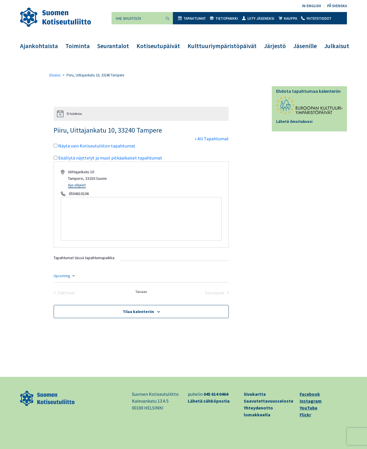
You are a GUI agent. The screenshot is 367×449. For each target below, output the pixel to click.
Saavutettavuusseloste (268, 401)
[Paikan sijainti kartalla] (141, 218)
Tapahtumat (192, 18)
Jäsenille (305, 46)
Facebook (310, 394)
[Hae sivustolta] (137, 18)
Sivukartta (255, 394)
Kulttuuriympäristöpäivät (222, 46)
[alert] (141, 114)
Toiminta (77, 46)
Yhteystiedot (316, 18)
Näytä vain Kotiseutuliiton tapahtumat (96, 146)
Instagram (311, 401)
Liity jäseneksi (258, 18)
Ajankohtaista (39, 46)
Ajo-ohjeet (77, 185)
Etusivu (54, 75)
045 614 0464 (216, 394)
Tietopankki (224, 18)
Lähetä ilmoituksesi (294, 121)
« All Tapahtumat (212, 138)
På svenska (337, 5)
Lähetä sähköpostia (209, 401)
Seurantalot (113, 46)
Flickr (305, 415)
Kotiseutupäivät (158, 46)
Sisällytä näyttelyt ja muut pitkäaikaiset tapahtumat (110, 158)
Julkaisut (336, 46)
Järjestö (275, 46)
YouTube (308, 408)
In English (311, 5)
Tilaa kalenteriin (138, 311)
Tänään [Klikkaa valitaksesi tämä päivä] (141, 292)
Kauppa (287, 18)
